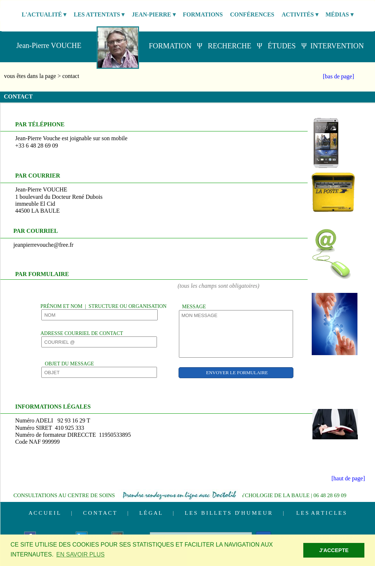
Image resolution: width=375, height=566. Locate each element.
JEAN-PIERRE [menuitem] (154, 15)
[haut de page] (348, 478)
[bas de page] (338, 76)
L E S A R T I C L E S (321, 513)
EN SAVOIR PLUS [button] (80, 554)
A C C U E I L (44, 513)
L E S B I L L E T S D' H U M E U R (228, 513)
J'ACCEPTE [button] (334, 550)
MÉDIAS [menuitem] (339, 15)
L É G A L (150, 513)
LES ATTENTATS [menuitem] (99, 15)
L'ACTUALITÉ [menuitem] (44, 15)
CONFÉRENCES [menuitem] (252, 14)
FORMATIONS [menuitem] (203, 14)
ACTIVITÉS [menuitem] (300, 15)
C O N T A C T (99, 513)
